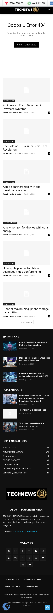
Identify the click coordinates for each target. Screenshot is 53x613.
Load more (26, 322)
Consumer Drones (10, 223)
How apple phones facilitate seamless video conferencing (22, 270)
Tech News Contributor (12, 113)
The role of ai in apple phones (32, 410)
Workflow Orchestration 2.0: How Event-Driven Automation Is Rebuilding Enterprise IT (34, 398)
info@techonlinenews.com (25, 531)
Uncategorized (9, 101)
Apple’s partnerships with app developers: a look (21, 188)
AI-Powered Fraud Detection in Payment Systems (23, 107)
